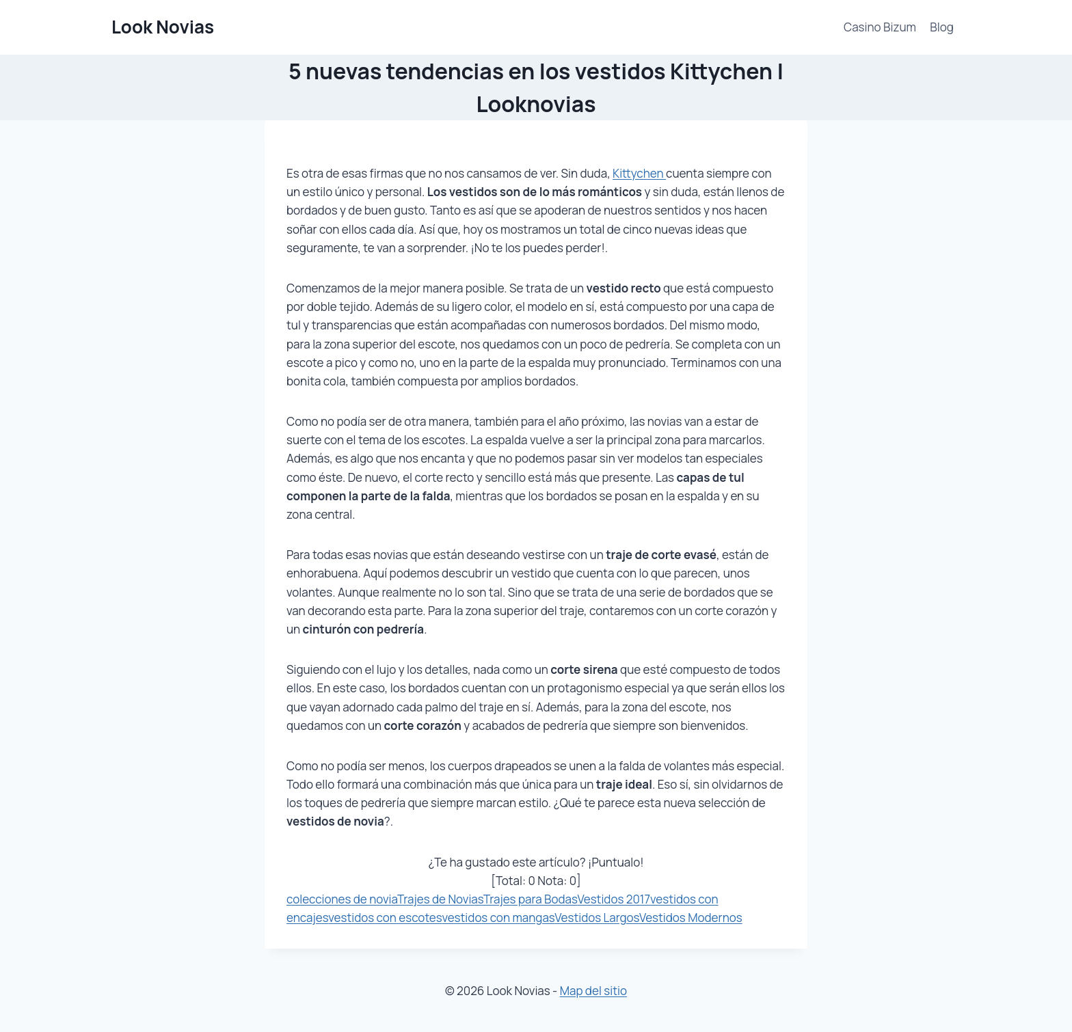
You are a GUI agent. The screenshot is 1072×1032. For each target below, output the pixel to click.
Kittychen (639, 173)
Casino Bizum (880, 27)
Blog (942, 27)
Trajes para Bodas (530, 899)
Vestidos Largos (596, 917)
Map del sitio (593, 991)
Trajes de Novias (440, 899)
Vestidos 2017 (613, 899)
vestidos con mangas (498, 917)
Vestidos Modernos (690, 917)
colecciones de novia (341, 899)
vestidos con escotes (385, 917)
